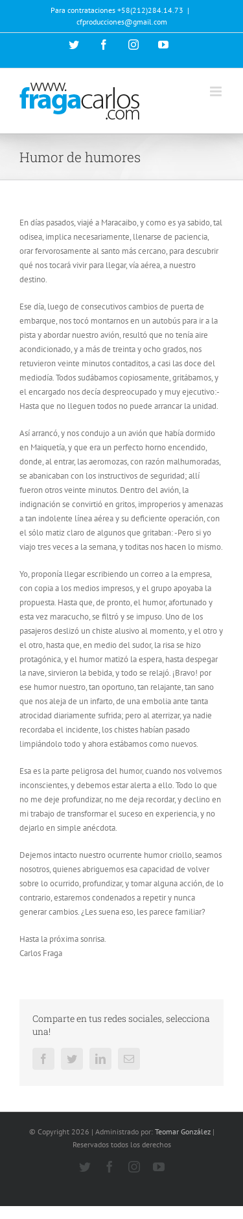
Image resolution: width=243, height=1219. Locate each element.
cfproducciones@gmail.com (121, 21)
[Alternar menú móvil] (217, 91)
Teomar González (183, 1131)
